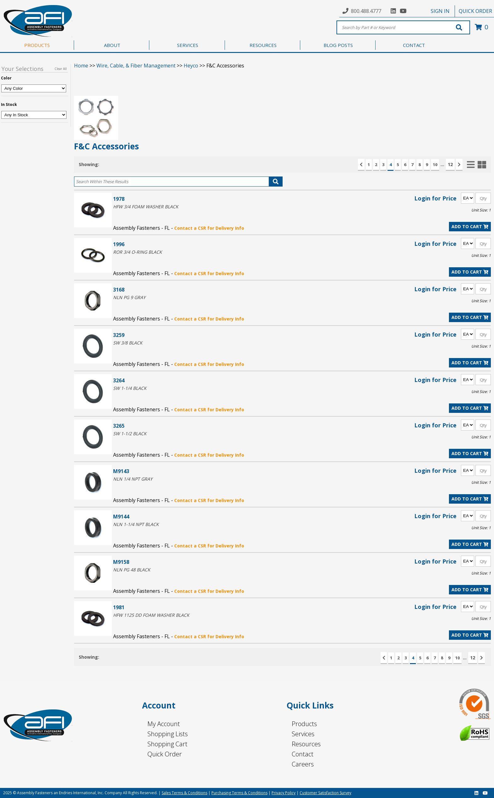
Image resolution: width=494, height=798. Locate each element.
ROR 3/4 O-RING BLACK (137, 252)
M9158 (121, 561)
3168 (118, 289)
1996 (118, 244)
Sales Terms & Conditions (184, 792)
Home (81, 65)
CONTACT (414, 45)
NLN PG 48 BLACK (131, 570)
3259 (118, 335)
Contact (302, 754)
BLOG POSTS (338, 45)
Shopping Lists (167, 734)
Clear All (61, 68)
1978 (118, 198)
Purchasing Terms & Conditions (239, 792)
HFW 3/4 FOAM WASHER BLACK (145, 207)
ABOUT (112, 45)
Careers (303, 764)
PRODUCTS (37, 45)
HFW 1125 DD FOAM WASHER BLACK (151, 615)
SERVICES (187, 45)
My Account (163, 724)
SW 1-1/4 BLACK (129, 388)
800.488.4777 (366, 11)
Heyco (191, 65)
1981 (118, 607)
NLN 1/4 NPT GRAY (132, 479)
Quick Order (164, 754)
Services (303, 734)
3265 (118, 425)
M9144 (121, 516)
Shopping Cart (167, 744)
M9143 (121, 471)
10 (435, 164)
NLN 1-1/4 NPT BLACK (136, 524)
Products (304, 724)
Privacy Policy (284, 792)
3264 (118, 380)
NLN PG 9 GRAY (129, 297)
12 (450, 164)
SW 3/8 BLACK (127, 343)
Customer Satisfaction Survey (325, 792)
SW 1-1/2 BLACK (129, 434)
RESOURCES (263, 45)
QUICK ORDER (475, 11)
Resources (306, 744)
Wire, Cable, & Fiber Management (135, 65)
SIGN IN (440, 11)
